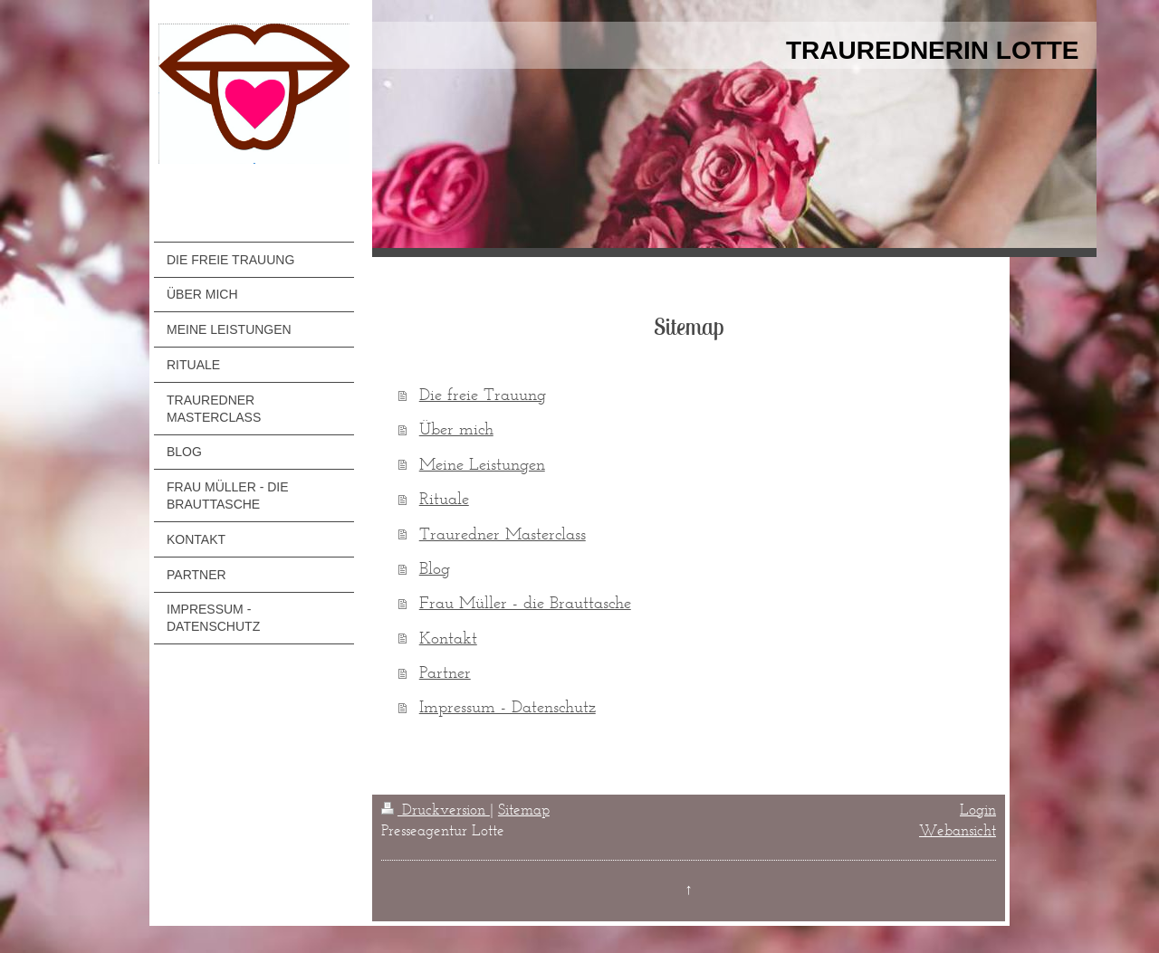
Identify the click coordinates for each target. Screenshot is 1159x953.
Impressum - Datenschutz (507, 706)
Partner (445, 672)
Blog (434, 568)
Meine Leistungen (482, 463)
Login (978, 809)
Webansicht (957, 830)
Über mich (456, 428)
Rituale (444, 498)
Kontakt (448, 637)
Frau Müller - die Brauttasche (525, 602)
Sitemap (524, 809)
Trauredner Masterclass (502, 533)
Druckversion (435, 809)
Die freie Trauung (482, 394)
